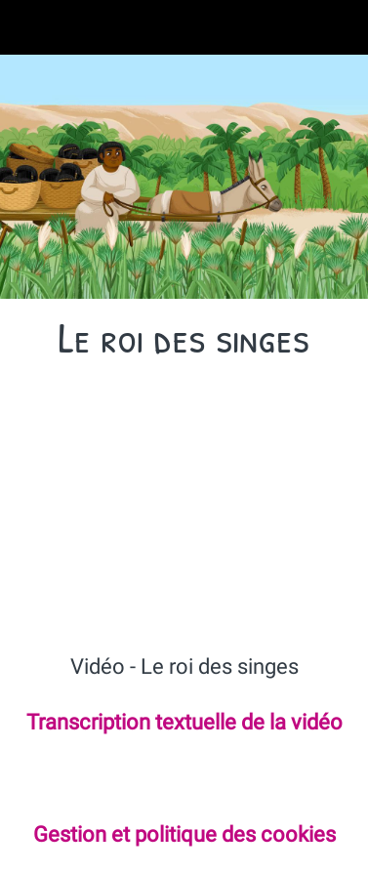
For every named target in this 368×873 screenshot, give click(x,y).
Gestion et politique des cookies (184, 834)
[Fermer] (27, 27)
